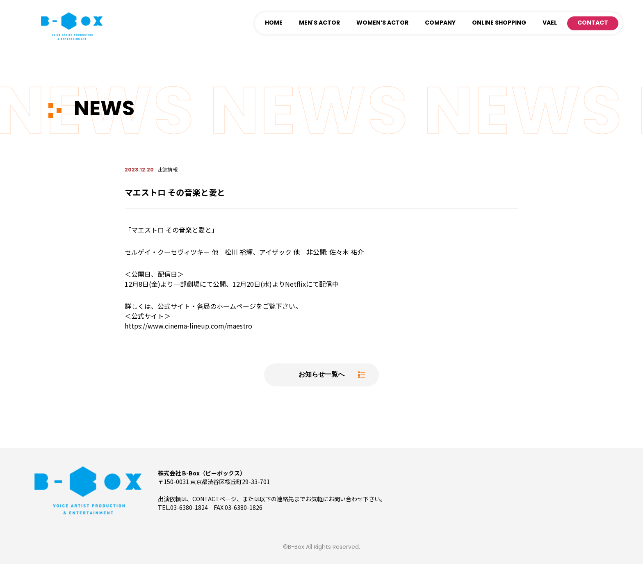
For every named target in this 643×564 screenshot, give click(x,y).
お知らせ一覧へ (321, 375)
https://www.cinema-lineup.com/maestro (188, 326)
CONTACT (592, 23)
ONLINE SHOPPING (499, 23)
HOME (274, 23)
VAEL (550, 23)
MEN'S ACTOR (319, 23)
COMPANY (440, 23)
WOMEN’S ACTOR (382, 23)
